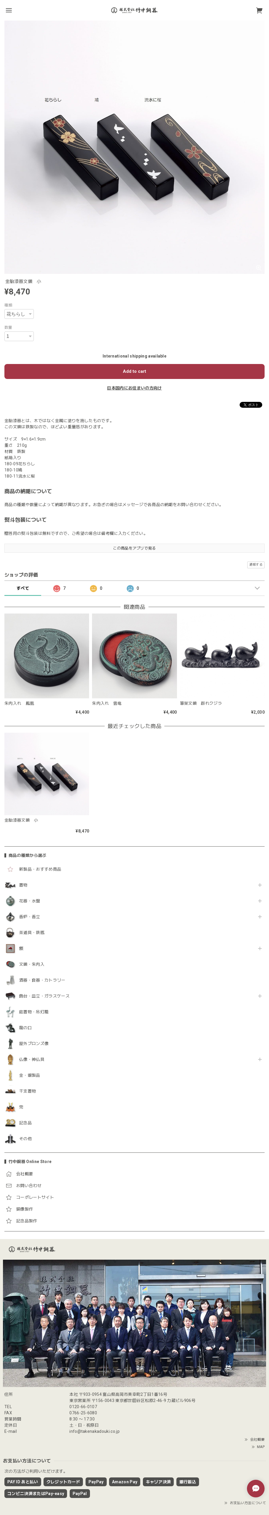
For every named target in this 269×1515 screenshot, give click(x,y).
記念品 (25, 1122)
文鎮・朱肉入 (31, 964)
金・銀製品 (29, 1075)
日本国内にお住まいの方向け (134, 388)
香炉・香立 (29, 916)
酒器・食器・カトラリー (42, 980)
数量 (8, 327)
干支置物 (27, 1091)
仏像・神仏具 (31, 1059)
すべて (22, 588)
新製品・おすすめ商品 (40, 869)
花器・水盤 (29, 901)
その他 (25, 1138)
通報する (256, 565)
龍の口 (25, 1027)
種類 (8, 305)
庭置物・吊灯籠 (34, 1012)
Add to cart (134, 371)
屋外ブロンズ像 (34, 1043)
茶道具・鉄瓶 (31, 932)
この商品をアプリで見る (134, 548)
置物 (23, 885)
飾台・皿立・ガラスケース (44, 996)
